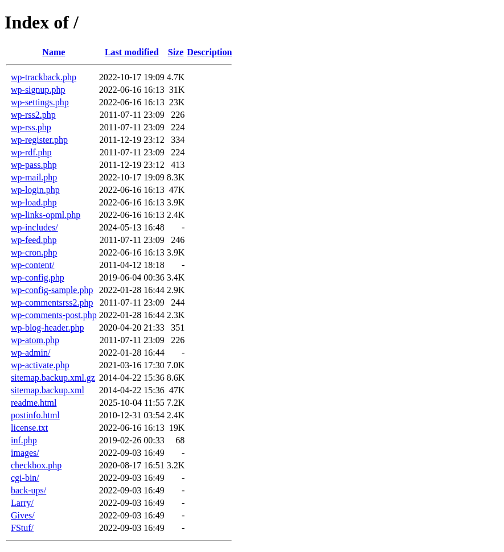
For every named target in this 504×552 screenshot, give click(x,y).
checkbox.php (36, 465)
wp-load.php (33, 202)
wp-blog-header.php (47, 327)
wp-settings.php (40, 102)
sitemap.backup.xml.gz (53, 377)
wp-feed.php (33, 240)
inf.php (24, 440)
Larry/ (22, 503)
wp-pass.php (33, 165)
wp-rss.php (31, 127)
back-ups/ (28, 490)
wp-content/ (32, 265)
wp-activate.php (40, 365)
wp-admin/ (30, 352)
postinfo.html (35, 415)
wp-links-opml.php (45, 215)
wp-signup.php (38, 89)
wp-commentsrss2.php (52, 302)
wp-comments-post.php (54, 315)
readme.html (33, 402)
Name (53, 52)
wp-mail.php (34, 177)
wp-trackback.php (43, 77)
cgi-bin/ (25, 478)
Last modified (132, 52)
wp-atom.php (35, 340)
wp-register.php (39, 140)
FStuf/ (22, 528)
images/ (25, 453)
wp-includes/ (34, 227)
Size (176, 52)
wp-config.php (37, 277)
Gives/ (23, 515)
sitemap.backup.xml (47, 390)
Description (209, 52)
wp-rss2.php (33, 115)
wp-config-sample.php (52, 290)
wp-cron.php (34, 252)
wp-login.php (35, 190)
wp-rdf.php (31, 152)
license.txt (29, 427)
